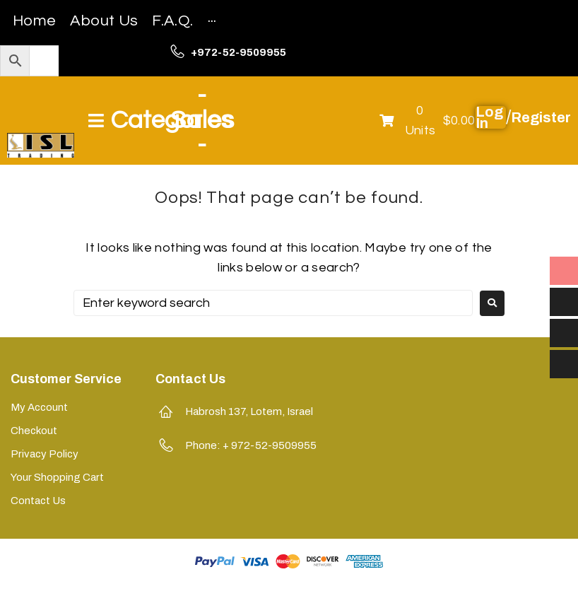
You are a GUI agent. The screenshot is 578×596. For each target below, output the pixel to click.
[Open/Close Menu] (160, 120)
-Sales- (202, 120)
